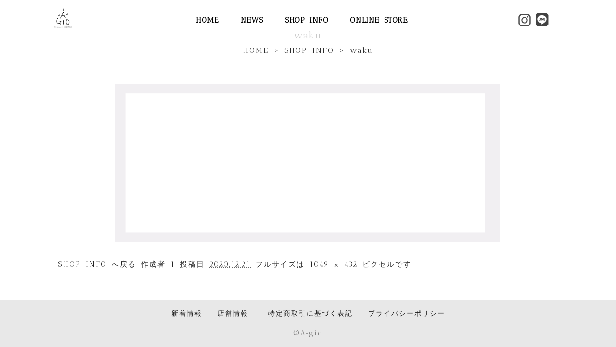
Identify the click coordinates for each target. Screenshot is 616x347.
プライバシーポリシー (406, 313)
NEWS (252, 20)
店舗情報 (233, 313)
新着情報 (186, 313)
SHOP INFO (306, 20)
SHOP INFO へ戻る (97, 264)
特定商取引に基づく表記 (310, 313)
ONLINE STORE (378, 20)
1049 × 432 (333, 264)
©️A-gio (308, 332)
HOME (207, 20)
